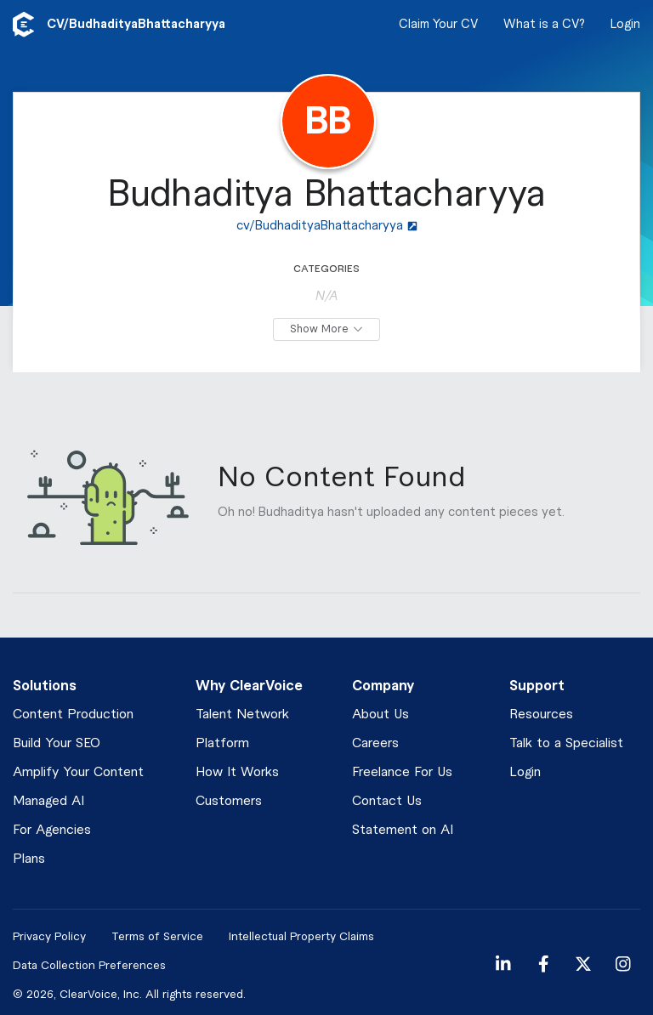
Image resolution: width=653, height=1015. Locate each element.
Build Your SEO (56, 743)
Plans (29, 859)
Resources (541, 714)
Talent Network (242, 714)
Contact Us (387, 801)
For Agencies (52, 830)
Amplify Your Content (78, 772)
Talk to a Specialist (566, 743)
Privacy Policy (49, 936)
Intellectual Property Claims (301, 936)
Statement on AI (402, 830)
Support (537, 686)
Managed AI (48, 801)
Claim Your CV (438, 25)
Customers (229, 801)
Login (625, 25)
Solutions (45, 686)
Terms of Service (157, 936)
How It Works (237, 772)
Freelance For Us (402, 772)
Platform (222, 743)
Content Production (73, 714)
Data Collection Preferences (89, 965)
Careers (375, 743)
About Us (380, 714)
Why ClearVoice (249, 686)
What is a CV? (544, 25)
